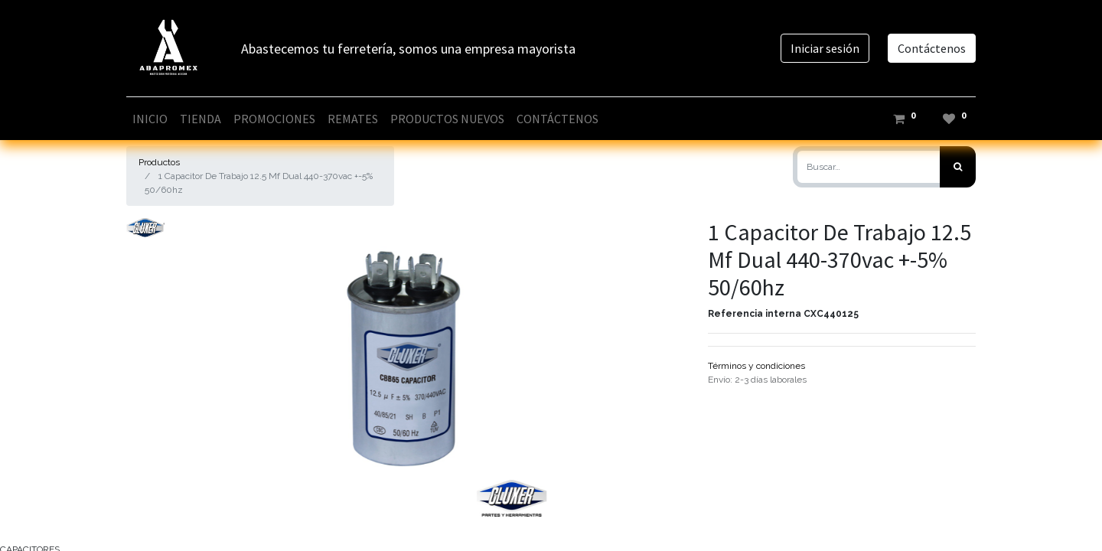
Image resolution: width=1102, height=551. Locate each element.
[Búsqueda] (958, 166)
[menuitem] (150, 118)
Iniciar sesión (825, 48)
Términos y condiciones (756, 365)
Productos (159, 162)
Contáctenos (932, 48)
